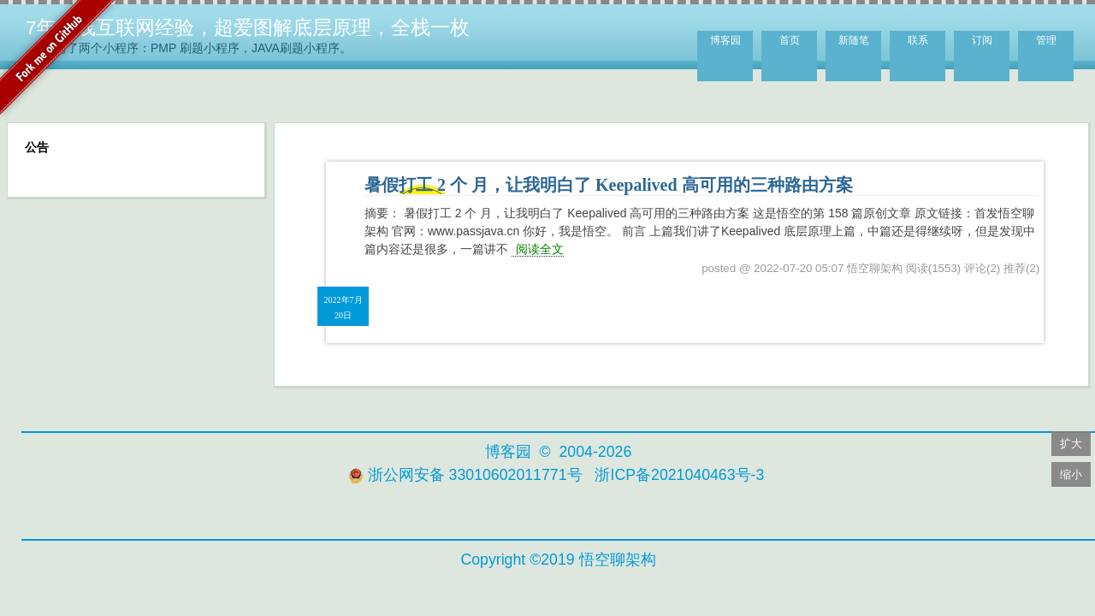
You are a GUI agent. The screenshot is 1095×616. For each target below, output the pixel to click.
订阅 (982, 40)
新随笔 (853, 40)
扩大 (1071, 443)
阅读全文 (540, 249)
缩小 (1071, 474)
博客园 (725, 40)
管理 (1046, 40)
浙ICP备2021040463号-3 (679, 474)
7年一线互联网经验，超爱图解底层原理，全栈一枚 (248, 27)
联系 (918, 40)
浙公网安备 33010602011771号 (465, 474)
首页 (789, 40)
